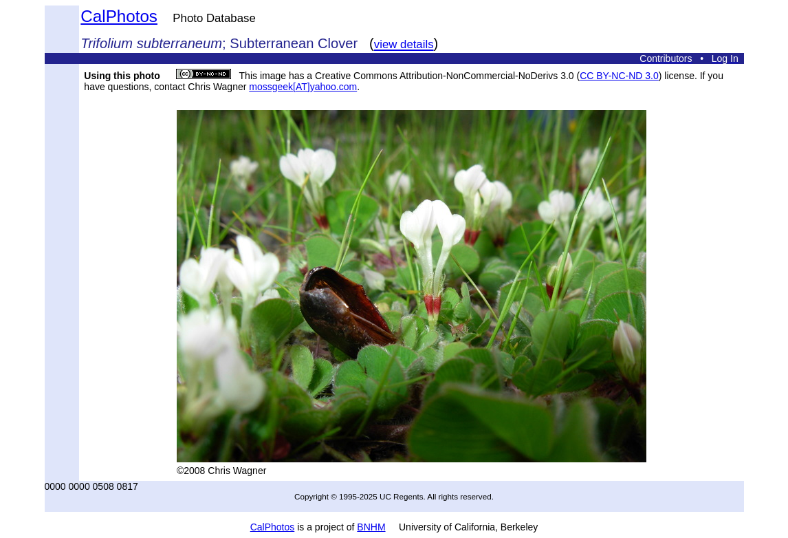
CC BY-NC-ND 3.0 (619, 75)
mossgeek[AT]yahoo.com (303, 86)
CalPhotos (118, 16)
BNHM (371, 526)
